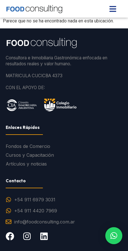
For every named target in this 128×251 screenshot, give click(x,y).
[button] (113, 235)
